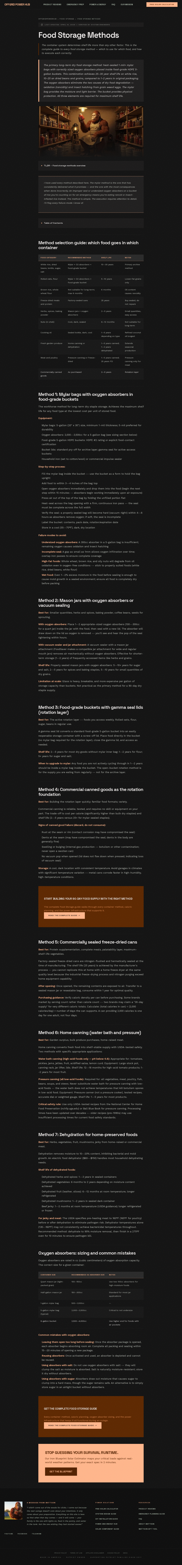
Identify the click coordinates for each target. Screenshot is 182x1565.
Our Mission (127, 4)
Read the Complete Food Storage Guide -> (72, 1425)
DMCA (125, 1553)
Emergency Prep (75, 4)
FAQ (113, 4)
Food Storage (67, 19)
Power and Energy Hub (106, 1524)
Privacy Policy (60, 1553)
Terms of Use (76, 1553)
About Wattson (147, 1524)
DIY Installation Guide (106, 1519)
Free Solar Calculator (162, 4)
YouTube (8, 1534)
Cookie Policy (113, 1553)
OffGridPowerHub (47, 19)
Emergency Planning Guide (152, 1514)
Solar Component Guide (107, 1529)
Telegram (36, 1534)
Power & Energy (97, 4)
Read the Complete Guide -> (64, 915)
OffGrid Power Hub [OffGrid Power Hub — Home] (17, 4)
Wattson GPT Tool (148, 1529)
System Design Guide (105, 1514)
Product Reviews (52, 4)
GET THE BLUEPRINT (61, 1471)
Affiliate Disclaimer (95, 1553)
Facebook (22, 1534)
